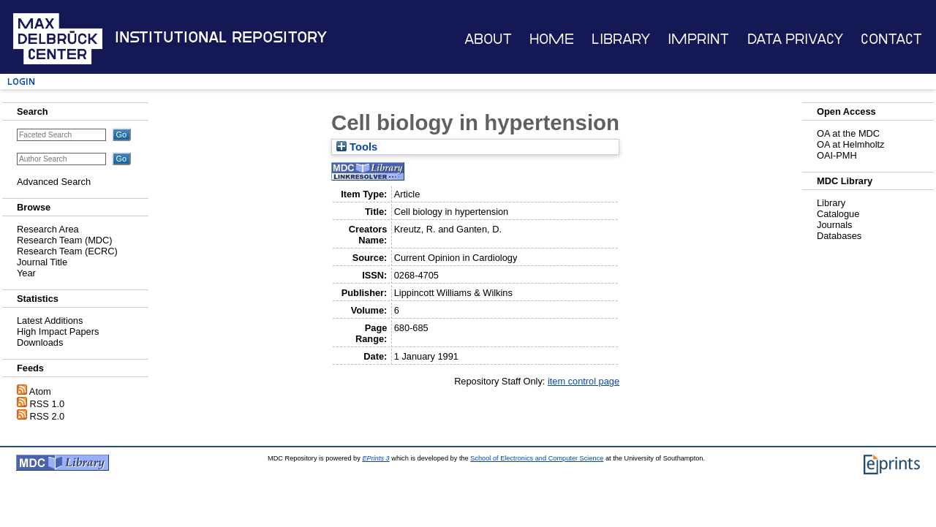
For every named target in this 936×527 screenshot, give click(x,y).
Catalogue (838, 213)
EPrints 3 (375, 458)
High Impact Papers (58, 331)
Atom (40, 391)
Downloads (40, 342)
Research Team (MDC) (65, 240)
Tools (356, 147)
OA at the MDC (848, 133)
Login (21, 81)
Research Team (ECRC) (67, 251)
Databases (839, 235)
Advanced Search (54, 181)
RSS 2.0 (47, 416)
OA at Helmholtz (850, 144)
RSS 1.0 (47, 403)
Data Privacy (795, 39)
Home (551, 39)
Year (26, 273)
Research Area (48, 229)
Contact (891, 39)
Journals (834, 224)
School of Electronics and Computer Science (536, 458)
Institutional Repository (221, 37)
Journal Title (42, 262)
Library (621, 39)
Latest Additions (50, 320)
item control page (583, 381)
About (488, 39)
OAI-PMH (837, 155)
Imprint (698, 39)
